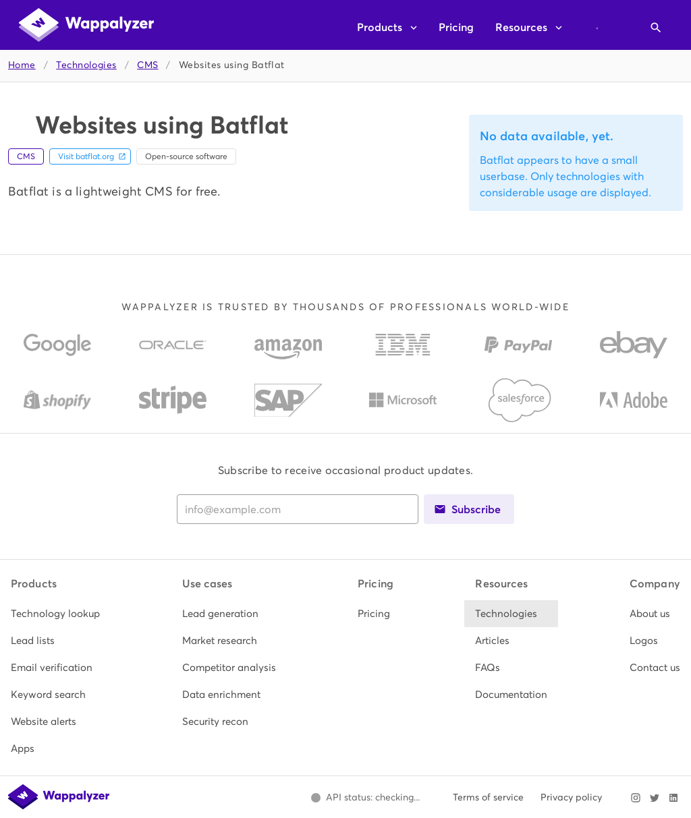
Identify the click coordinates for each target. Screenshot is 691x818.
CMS (147, 65)
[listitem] (55, 613)
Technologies (86, 65)
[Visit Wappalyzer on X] (654, 797)
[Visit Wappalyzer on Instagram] (635, 797)
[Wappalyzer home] (86, 25)
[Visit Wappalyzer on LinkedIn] (673, 797)
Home (22, 65)
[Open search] (656, 27)
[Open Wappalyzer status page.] (365, 797)
